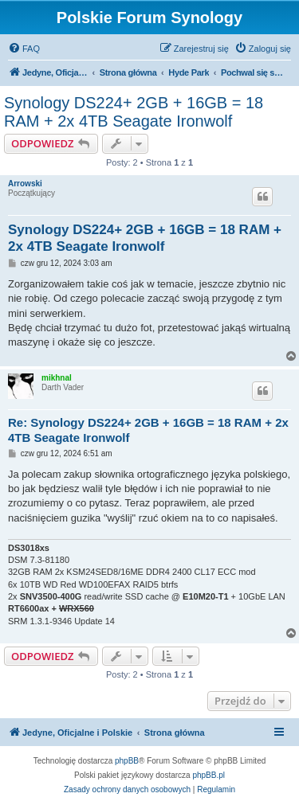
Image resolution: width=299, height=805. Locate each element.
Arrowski (25, 183)
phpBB (127, 760)
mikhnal (56, 377)
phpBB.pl (208, 775)
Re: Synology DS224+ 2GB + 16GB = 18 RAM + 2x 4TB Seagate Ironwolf (148, 430)
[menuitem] (24, 48)
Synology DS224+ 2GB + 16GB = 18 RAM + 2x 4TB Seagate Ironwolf (133, 112)
